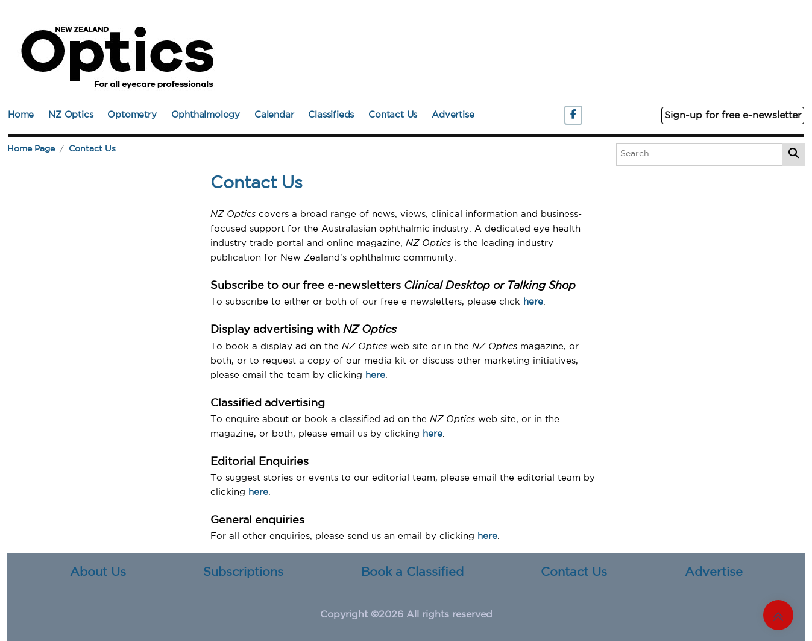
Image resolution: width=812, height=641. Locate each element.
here (533, 302)
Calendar (274, 115)
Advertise (453, 115)
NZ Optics (70, 115)
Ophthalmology (205, 115)
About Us (98, 572)
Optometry (131, 115)
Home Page (31, 149)
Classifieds (331, 115)
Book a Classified (412, 572)
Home (21, 115)
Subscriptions (243, 572)
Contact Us (392, 115)
